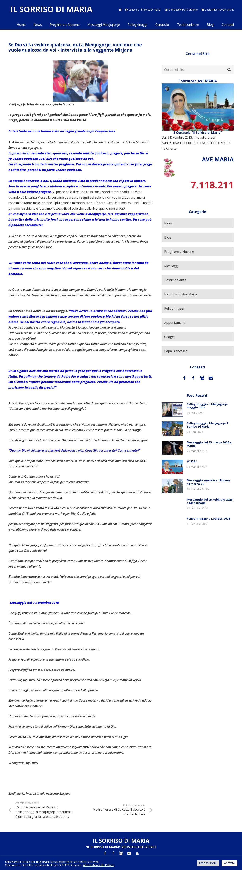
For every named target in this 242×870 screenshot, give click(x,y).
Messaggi (171, 266)
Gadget (169, 337)
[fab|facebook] (120, 9)
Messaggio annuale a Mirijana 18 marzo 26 (208, 482)
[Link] (51, 10)
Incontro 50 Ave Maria (180, 294)
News (168, 223)
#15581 (192, 461)
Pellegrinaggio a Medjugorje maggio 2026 (207, 405)
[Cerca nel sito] (198, 69)
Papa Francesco (175, 351)
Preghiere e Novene (179, 251)
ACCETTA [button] (229, 863)
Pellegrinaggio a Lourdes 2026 (208, 518)
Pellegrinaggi (174, 308)
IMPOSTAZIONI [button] (208, 863)
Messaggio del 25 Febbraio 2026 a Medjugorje (209, 501)
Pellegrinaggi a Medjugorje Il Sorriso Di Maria (207, 424)
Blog (167, 237)
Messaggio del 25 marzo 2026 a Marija (209, 444)
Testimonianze (175, 280)
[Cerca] (229, 69)
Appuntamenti (175, 322)
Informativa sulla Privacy (98, 865)
